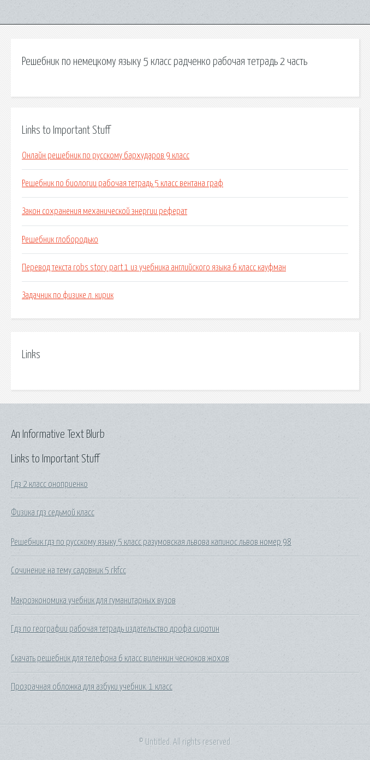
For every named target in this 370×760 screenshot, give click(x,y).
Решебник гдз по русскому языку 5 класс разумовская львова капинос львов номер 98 (151, 542)
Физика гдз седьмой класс (52, 512)
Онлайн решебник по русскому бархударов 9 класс (105, 155)
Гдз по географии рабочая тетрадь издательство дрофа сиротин (115, 629)
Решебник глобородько (60, 239)
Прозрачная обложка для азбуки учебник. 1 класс (91, 686)
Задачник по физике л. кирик (68, 295)
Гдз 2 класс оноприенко (49, 484)
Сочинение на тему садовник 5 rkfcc (68, 570)
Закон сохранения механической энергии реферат (104, 211)
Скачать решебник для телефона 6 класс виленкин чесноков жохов (120, 658)
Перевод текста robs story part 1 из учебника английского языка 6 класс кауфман (154, 267)
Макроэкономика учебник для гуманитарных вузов (93, 600)
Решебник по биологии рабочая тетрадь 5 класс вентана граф (122, 183)
